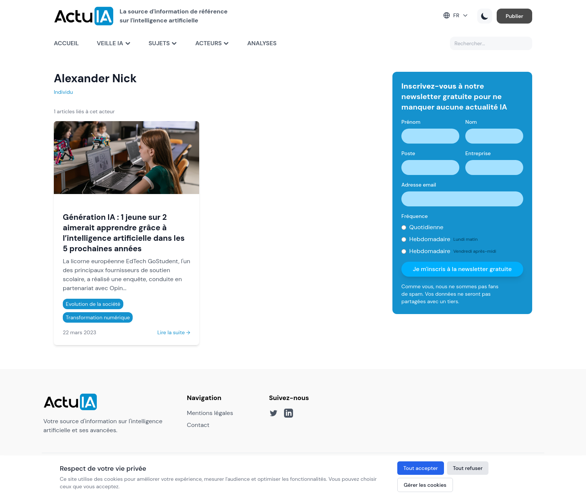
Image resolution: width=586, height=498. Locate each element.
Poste (408, 153)
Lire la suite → (173, 332)
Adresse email (418, 184)
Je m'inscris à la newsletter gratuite (462, 269)
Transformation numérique (98, 317)
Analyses (262, 43)
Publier (514, 16)
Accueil (66, 43)
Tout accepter (420, 468)
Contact (198, 425)
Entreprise (478, 153)
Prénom (410, 122)
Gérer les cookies (425, 485)
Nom (471, 122)
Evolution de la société (93, 304)
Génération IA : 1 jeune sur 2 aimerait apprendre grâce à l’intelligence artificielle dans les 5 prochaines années (124, 232)
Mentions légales (210, 413)
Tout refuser (468, 468)
